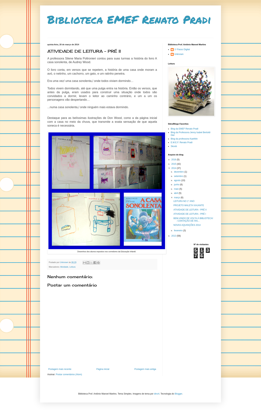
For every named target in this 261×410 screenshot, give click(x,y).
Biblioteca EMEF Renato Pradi (129, 19)
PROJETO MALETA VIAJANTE (188, 205)
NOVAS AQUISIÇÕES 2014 (187, 225)
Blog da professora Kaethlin (184, 139)
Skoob (174, 146)
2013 (174, 236)
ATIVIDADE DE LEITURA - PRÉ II (190, 209)
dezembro (179, 172)
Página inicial (102, 369)
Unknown (179, 54)
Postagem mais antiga (145, 369)
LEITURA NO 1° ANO (183, 201)
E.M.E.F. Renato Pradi (181, 142)
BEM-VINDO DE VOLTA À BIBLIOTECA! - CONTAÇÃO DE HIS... (193, 219)
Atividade (64, 267)
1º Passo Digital (182, 49)
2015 (174, 164)
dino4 (156, 393)
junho (177, 184)
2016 (174, 159)
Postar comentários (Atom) (69, 374)
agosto (177, 180)
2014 (174, 168)
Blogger (178, 393)
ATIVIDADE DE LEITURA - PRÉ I (189, 214)
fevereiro (178, 230)
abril (176, 193)
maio (176, 189)
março (177, 197)
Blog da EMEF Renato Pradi (184, 128)
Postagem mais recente (59, 369)
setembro (179, 176)
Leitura (72, 267)
